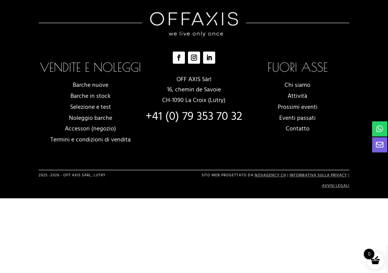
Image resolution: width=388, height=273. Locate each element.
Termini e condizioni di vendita (90, 139)
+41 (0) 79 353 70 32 (194, 116)
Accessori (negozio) (90, 128)
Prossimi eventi (298, 107)
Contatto (298, 128)
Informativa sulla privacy (318, 175)
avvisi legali (335, 185)
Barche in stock (90, 96)
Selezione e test (90, 107)
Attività (297, 96)
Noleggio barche (90, 118)
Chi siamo (297, 85)
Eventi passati (297, 118)
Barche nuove (90, 85)
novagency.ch (270, 175)
